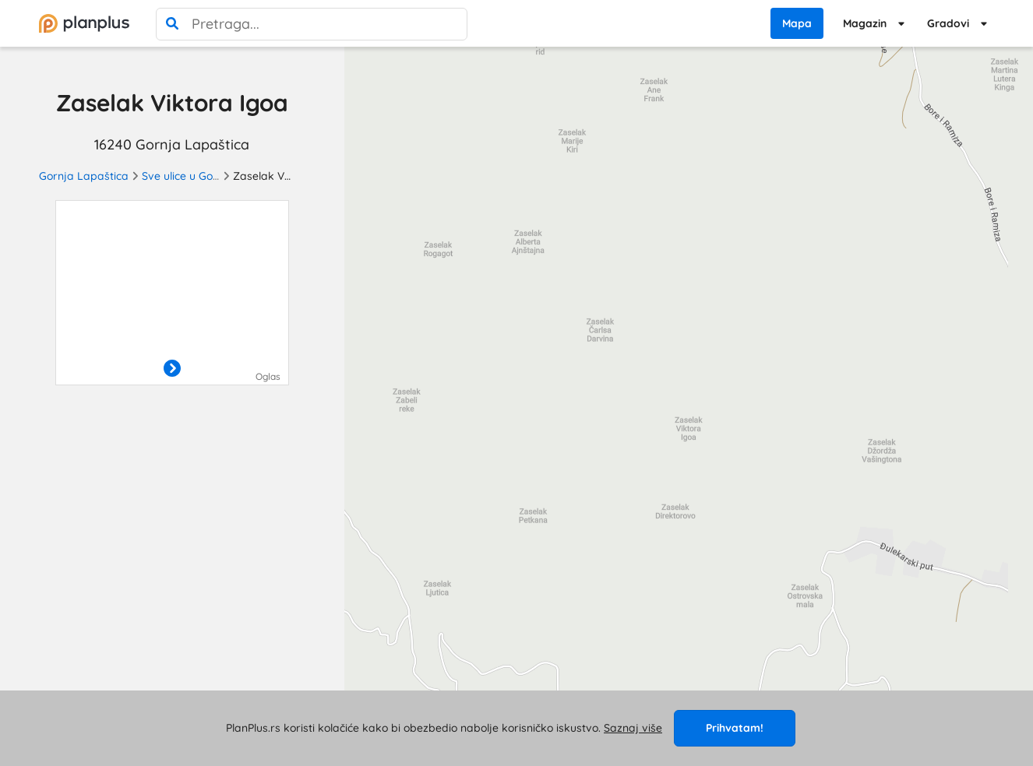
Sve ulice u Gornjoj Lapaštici (214, 176)
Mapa (797, 23)
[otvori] (172, 369)
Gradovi (948, 23)
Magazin (865, 23)
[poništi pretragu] (451, 24)
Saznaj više (633, 728)
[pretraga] (172, 24)
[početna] (84, 23)
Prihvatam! (734, 728)
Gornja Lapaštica (84, 176)
